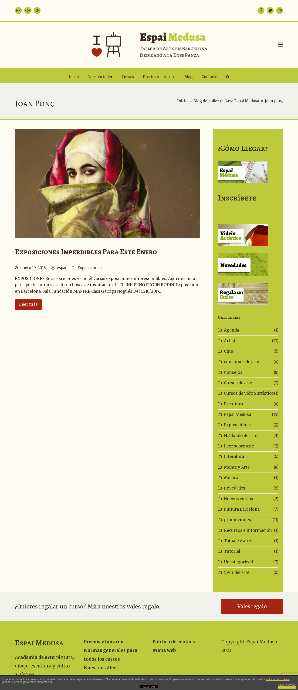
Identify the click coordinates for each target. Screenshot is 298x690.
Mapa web (164, 650)
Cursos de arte (238, 382)
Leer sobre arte (239, 446)
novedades (234, 488)
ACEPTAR (149, 686)
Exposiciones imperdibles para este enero (86, 252)
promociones (237, 519)
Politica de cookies (173, 641)
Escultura (233, 404)
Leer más (28, 304)
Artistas (232, 340)
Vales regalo (252, 607)
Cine (228, 351)
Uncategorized (238, 562)
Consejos (233, 372)
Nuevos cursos (238, 498)
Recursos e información (248, 530)
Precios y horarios (104, 641)
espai (61, 268)
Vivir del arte (236, 572)
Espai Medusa (237, 414)
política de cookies (277, 679)
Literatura (234, 456)
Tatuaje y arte (237, 540)
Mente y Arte (237, 467)
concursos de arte (241, 361)
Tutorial (232, 551)
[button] (280, 44)
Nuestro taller (100, 667)
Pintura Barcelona (242, 509)
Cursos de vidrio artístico (249, 393)
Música (231, 477)
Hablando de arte (240, 435)
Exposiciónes (90, 268)
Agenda (231, 330)
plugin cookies (287, 684)
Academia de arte (34, 657)
